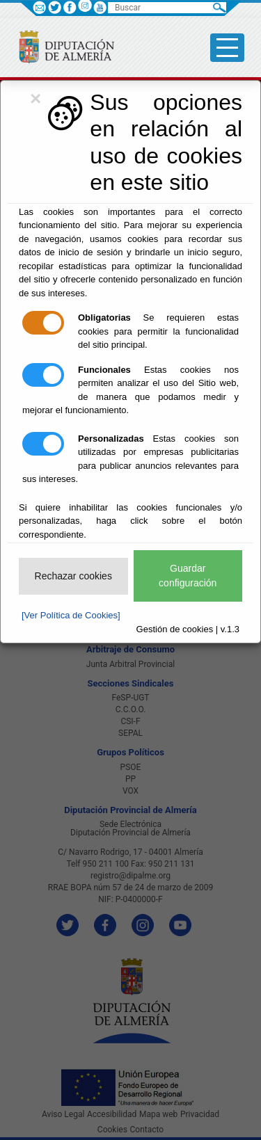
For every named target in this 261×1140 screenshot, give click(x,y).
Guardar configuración (187, 575)
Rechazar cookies (73, 575)
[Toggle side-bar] (227, 47)
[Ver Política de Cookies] (71, 615)
